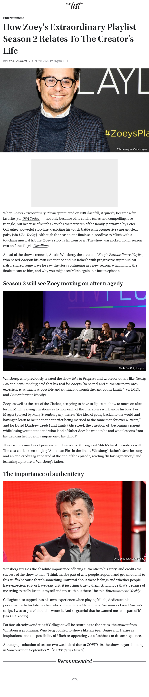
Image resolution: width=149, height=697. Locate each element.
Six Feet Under (100, 630)
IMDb (135, 389)
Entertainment (13, 17)
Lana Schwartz (17, 61)
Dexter (125, 630)
